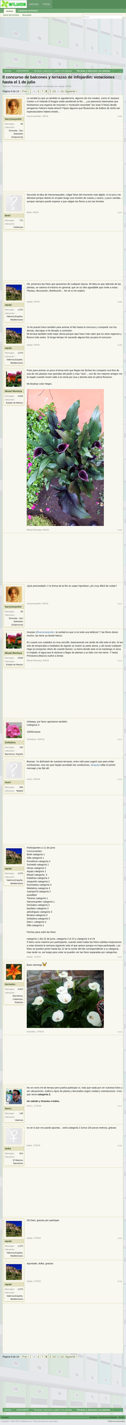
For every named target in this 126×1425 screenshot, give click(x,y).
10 (54, 91)
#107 (119, 212)
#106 (119, 116)
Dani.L (8, 1108)
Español (5, 1417)
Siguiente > (71, 91)
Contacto (93, 1417)
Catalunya (18, 227)
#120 (119, 1281)
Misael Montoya (13, 391)
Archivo (9, 11)
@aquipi (95, 765)
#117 (120, 1106)
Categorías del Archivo (28, 11)
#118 (120, 1145)
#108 (119, 302)
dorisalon (10, 984)
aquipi (61, 86)
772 (21, 220)
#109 (119, 345)
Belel (7, 215)
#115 (120, 957)
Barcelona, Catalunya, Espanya (18, 999)
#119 (120, 1238)
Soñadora (10, 742)
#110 (120, 530)
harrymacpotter (13, 119)
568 (21, 787)
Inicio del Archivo (11, 15)
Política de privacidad (116, 1421)
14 (62, 91)
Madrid (19, 791)
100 (21, 747)
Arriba (121, 1417)
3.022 (20, 989)
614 (21, 1153)
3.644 (20, 396)
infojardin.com (26, 1421)
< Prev (24, 91)
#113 (120, 739)
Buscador (27, 15)
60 (22, 124)
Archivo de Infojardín (108, 1417)
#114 (120, 779)
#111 (120, 603)
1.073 (20, 309)
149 (21, 1113)
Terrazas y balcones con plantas (27, 86)
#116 (120, 1032)
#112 (120, 660)
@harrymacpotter (45, 632)
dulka (8, 1148)
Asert (8, 782)
